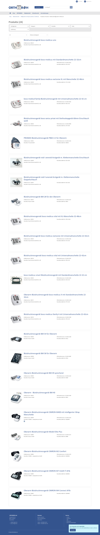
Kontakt (67, 517)
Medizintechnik (16, 16)
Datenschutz (68, 521)
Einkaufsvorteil (35, 13)
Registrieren (87, 1)
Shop (14, 13)
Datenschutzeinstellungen (71, 522)
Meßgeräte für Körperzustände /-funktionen (30, 16)
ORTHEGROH (19, 13)
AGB (67, 519)
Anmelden (79, 1)
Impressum (68, 518)
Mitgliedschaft (27, 13)
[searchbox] (56, 7)
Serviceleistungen (44, 13)
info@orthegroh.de (13, 522)
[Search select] (39, 7)
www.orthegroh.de (13, 523)
